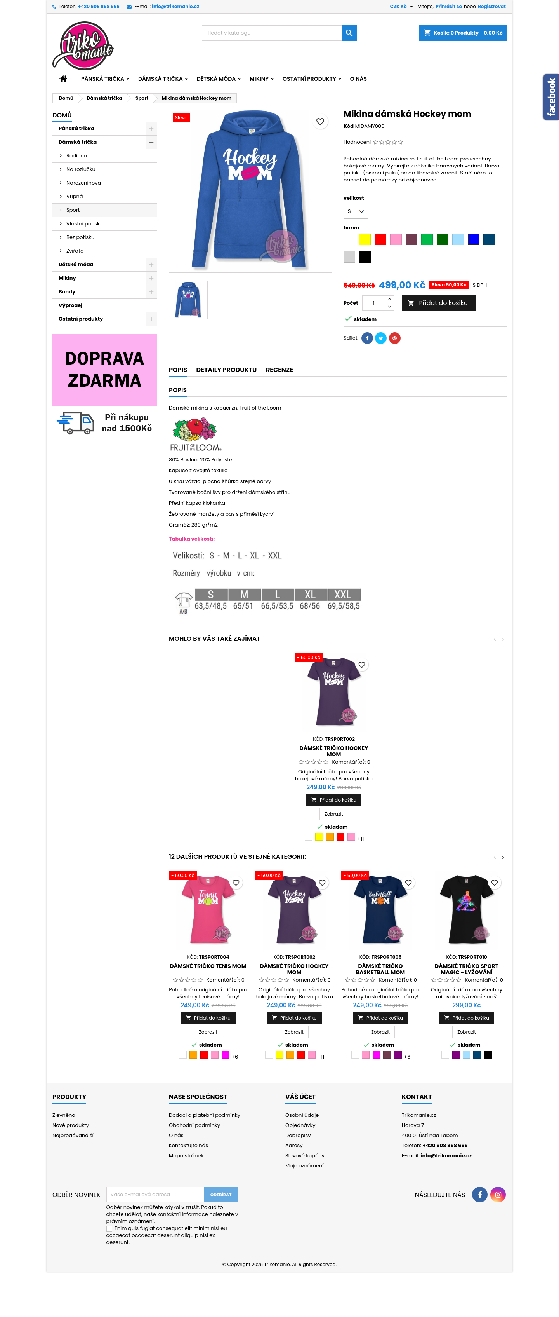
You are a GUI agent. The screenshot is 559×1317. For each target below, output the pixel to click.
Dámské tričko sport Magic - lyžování (466, 969)
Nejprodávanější (73, 1135)
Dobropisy (298, 1135)
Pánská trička (102, 79)
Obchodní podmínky (194, 1125)
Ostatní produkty (309, 79)
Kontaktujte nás (188, 1145)
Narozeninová (83, 183)
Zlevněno (63, 1115)
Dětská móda (216, 79)
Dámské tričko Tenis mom (208, 966)
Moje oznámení (304, 1165)
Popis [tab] (178, 369)
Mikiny (259, 79)
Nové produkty (70, 1125)
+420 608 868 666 (99, 6)
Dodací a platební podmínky (204, 1115)
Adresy (294, 1145)
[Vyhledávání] (279, 33)
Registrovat (492, 6)
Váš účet (300, 1096)
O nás (358, 79)
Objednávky (300, 1125)
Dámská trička (160, 79)
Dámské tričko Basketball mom (380, 969)
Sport (73, 210)
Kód (349, 126)
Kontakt (417, 1096)
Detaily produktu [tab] (226, 369)
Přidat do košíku (438, 302)
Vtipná (74, 196)
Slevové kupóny (305, 1155)
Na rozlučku (80, 169)
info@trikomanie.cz (175, 6)
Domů (62, 115)
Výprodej (70, 305)
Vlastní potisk (83, 223)
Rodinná (76, 155)
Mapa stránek (186, 1155)
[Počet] (373, 303)
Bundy (67, 291)
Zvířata (75, 251)
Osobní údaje (302, 1115)
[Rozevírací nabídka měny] (402, 6)
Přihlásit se (449, 6)
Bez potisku (80, 237)
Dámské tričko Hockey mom (334, 751)
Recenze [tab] (279, 369)
